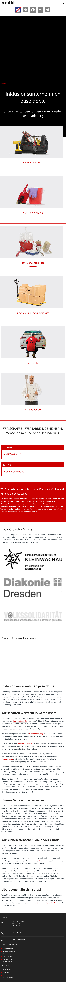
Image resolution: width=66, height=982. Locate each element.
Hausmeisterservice (33, 162)
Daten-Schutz (7, 972)
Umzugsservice (7, 759)
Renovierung (7, 954)
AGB (4, 975)
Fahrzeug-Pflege (8, 959)
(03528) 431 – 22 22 (13, 454)
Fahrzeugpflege (33, 363)
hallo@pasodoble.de (14, 471)
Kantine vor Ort (33, 409)
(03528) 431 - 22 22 (17, 932)
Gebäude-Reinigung (9, 951)
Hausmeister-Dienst (9, 948)
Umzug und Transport (9, 956)
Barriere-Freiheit (8, 978)
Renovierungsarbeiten (33, 263)
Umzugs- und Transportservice (33, 313)
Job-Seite (42, 861)
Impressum (6, 970)
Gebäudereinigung (33, 212)
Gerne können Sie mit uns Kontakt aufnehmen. (44, 903)
